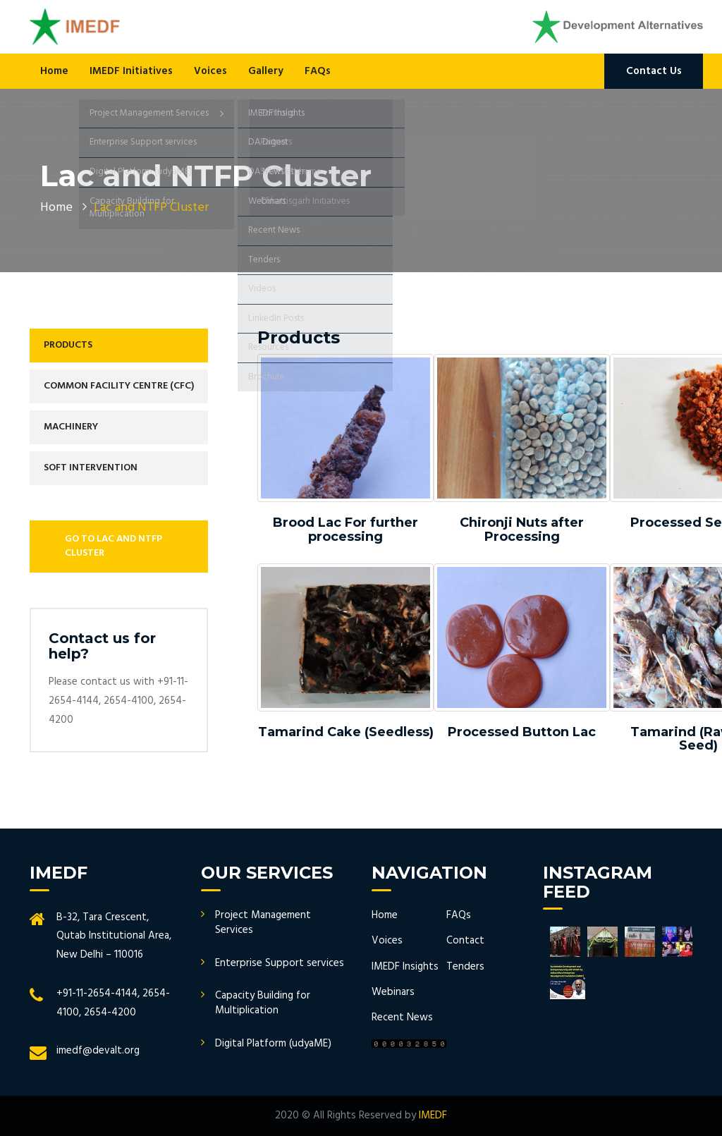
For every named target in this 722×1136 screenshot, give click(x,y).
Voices (210, 71)
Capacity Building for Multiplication (262, 1003)
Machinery (71, 427)
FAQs (318, 71)
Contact (465, 940)
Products (68, 345)
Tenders (465, 966)
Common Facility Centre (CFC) (119, 386)
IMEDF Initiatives (131, 71)
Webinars (393, 992)
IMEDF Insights (405, 966)
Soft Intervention (90, 468)
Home (54, 71)
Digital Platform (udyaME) (273, 1043)
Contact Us (654, 71)
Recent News (402, 1017)
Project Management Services (263, 923)
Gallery (265, 71)
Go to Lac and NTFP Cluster (113, 546)
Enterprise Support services (279, 963)
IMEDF (433, 1115)
